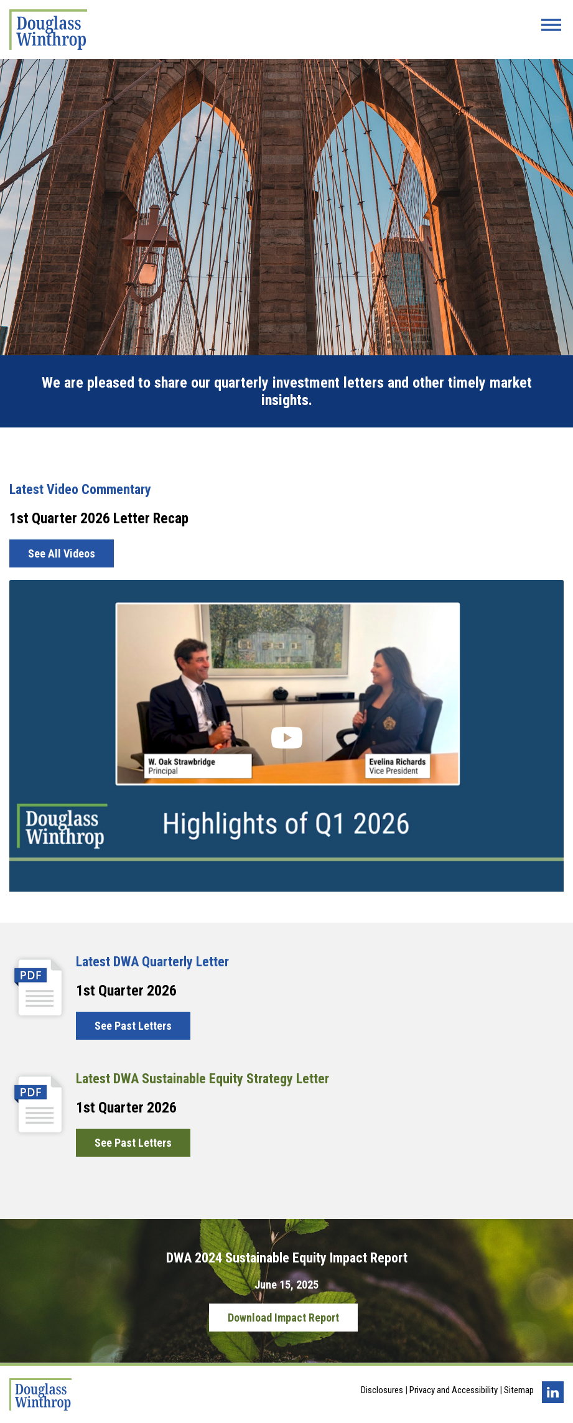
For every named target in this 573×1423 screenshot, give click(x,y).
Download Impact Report (283, 1317)
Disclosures (382, 1390)
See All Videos (61, 553)
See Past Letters (133, 1025)
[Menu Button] (551, 24)
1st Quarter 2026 (126, 990)
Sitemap (519, 1390)
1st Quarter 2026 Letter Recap (99, 518)
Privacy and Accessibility (453, 1390)
